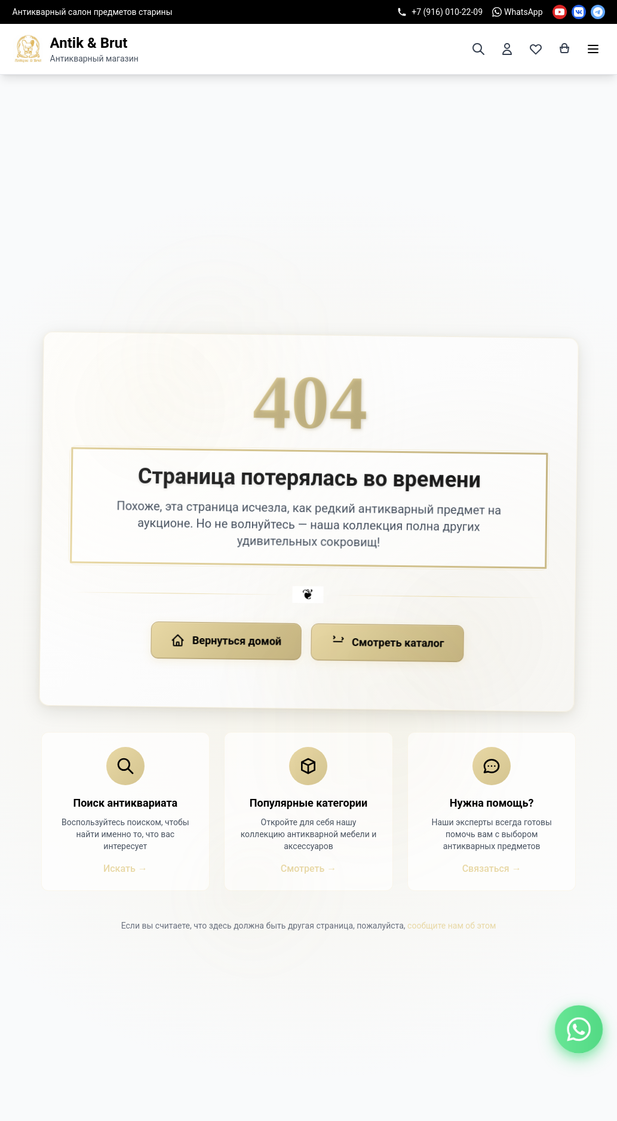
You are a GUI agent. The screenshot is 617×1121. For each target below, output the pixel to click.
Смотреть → (309, 868)
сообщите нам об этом (451, 925)
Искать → (125, 868)
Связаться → (491, 868)
